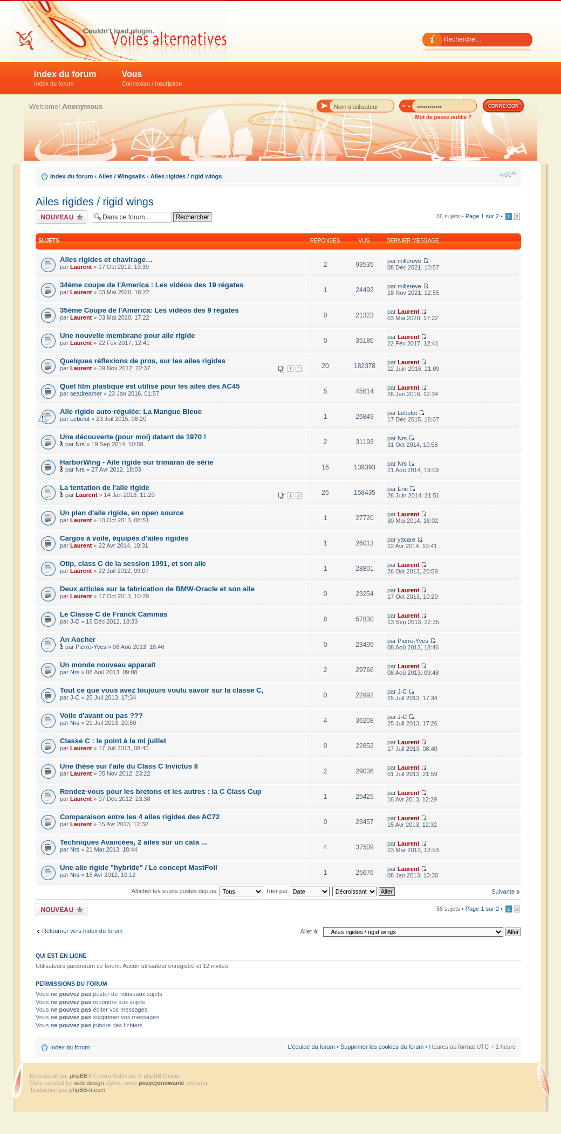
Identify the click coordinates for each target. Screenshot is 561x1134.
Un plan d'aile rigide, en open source (122, 513)
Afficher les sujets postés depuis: (197, 891)
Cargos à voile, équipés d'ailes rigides (124, 538)
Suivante (503, 891)
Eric (403, 489)
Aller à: (309, 931)
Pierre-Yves (91, 647)
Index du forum (65, 78)
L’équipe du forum (311, 1046)
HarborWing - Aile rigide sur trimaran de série (136, 462)
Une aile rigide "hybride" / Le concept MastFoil (138, 867)
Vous (152, 78)
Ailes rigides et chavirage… (106, 259)
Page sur (482, 216)
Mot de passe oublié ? (443, 117)
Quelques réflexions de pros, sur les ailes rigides (142, 361)
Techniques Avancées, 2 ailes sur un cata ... (133, 842)
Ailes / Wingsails (121, 176)
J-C (74, 621)
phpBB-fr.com (88, 1090)
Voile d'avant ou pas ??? (101, 715)
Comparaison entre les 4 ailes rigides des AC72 (140, 817)
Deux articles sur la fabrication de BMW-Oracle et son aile (157, 589)
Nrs (80, 444)
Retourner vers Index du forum (82, 931)
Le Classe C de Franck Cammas (113, 614)
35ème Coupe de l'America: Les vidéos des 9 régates (149, 310)
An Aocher (77, 639)
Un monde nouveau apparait (107, 665)
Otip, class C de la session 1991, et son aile (133, 563)
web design (90, 1083)
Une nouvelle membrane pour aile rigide (127, 335)
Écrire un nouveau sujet (61, 217)
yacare (406, 539)
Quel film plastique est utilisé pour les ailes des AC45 (150, 386)
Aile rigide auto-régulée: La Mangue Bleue (131, 411)
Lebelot (80, 419)
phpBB (79, 1076)
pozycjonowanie (161, 1083)
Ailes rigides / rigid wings (186, 176)
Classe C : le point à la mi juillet (113, 741)
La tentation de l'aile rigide (104, 487)
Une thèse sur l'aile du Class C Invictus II (129, 766)
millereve (409, 261)
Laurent (81, 267)
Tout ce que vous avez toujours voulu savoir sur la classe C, (161, 690)
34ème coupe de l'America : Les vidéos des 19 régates (151, 285)
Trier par (297, 891)
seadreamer (86, 393)
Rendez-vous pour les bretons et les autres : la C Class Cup (161, 791)
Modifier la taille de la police (508, 174)
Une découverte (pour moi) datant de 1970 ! (133, 437)
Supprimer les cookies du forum (382, 1046)
